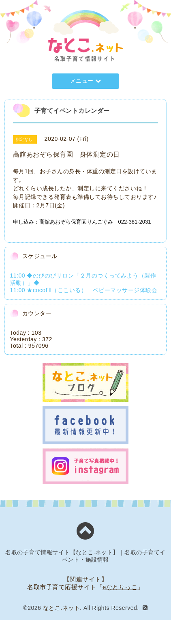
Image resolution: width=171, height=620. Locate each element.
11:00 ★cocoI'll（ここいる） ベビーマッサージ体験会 (84, 290)
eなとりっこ (120, 586)
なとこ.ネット (61, 608)
